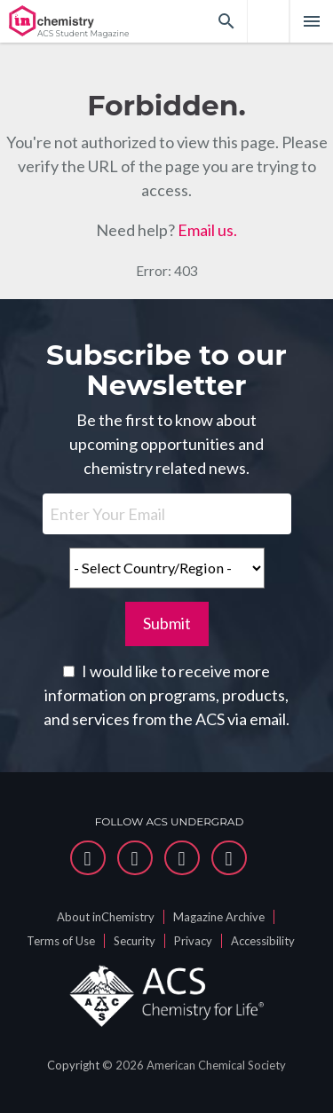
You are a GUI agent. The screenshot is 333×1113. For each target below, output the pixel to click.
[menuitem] (268, 21)
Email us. (207, 230)
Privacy (193, 941)
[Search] (226, 21)
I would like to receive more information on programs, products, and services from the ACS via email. (166, 695)
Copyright (73, 1065)
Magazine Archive (219, 917)
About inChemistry (106, 917)
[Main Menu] (311, 21)
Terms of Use (61, 941)
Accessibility (263, 941)
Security (134, 941)
